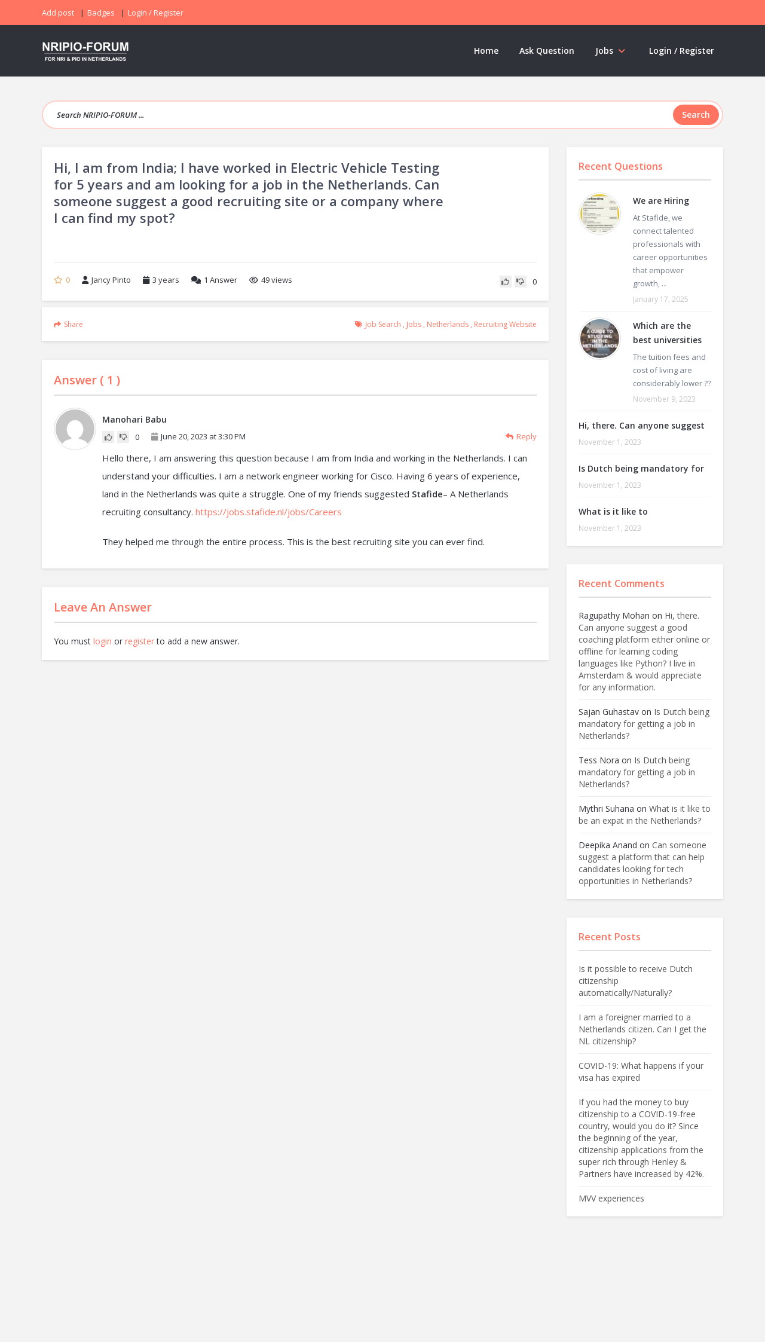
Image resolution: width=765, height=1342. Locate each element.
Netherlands (448, 324)
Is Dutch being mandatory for (641, 468)
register (139, 641)
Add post (58, 12)
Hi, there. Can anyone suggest (642, 425)
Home (486, 50)
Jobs (611, 50)
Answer (214, 279)
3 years (165, 279)
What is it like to (613, 511)
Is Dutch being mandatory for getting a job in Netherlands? (644, 723)
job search (383, 324)
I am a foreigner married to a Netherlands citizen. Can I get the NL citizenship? (642, 1029)
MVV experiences (611, 1198)
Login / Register (681, 50)
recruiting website (505, 324)
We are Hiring (661, 200)
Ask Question (546, 50)
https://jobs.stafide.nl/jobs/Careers (268, 512)
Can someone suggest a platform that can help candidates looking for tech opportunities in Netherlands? (642, 862)
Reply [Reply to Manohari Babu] (521, 436)
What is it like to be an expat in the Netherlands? (645, 814)
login (102, 641)
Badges (101, 12)
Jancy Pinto (106, 279)
